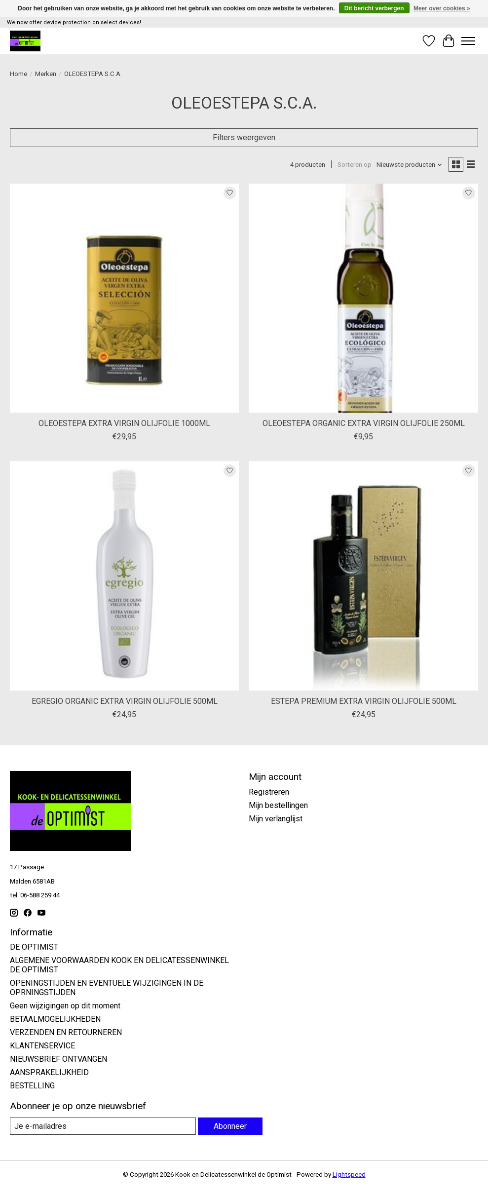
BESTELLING (32, 1085)
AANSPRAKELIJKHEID (49, 1072)
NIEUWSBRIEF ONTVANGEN (58, 1059)
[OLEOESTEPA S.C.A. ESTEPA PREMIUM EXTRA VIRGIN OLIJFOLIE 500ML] (363, 575)
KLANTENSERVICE (42, 1045)
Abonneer (230, 1126)
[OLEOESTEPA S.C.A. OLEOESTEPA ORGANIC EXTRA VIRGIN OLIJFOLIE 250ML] (363, 298)
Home (18, 73)
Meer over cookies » (441, 8)
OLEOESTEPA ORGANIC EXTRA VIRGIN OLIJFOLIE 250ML (364, 423)
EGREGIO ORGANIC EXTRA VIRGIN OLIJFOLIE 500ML (125, 701)
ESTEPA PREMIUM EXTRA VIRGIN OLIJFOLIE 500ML (363, 701)
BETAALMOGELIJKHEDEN (55, 1019)
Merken (45, 73)
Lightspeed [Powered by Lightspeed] (349, 1174)
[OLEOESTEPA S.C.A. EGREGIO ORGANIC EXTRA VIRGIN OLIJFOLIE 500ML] (124, 575)
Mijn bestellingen (278, 805)
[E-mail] (103, 1126)
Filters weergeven (244, 137)
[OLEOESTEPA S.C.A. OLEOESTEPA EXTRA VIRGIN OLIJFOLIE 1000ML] (124, 298)
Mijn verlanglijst (275, 818)
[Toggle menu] (468, 41)
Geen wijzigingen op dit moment (65, 1005)
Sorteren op (355, 164)
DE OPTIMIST (34, 947)
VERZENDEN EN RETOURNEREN (66, 1032)
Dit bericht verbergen (374, 8)
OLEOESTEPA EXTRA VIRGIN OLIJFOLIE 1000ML (124, 423)
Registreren (269, 792)
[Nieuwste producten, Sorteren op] (409, 164)
